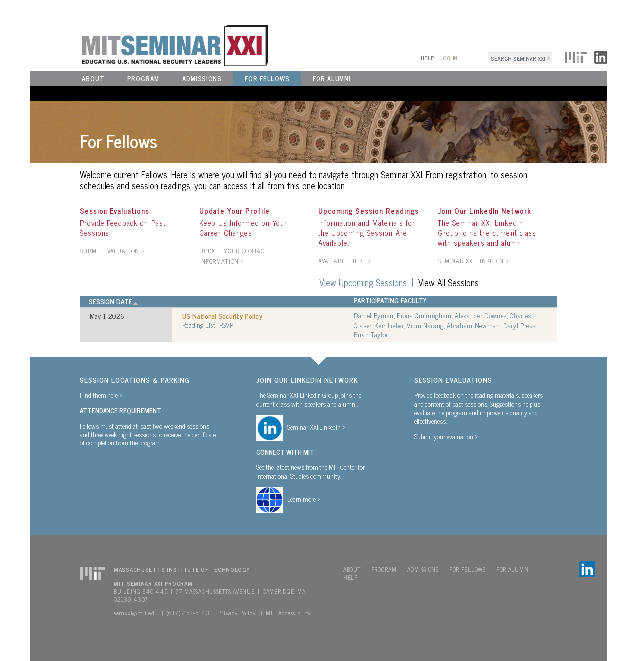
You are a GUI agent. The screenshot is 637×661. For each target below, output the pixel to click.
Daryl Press (519, 325)
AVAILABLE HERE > (344, 261)
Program (143, 78)
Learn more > (303, 498)
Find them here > (101, 394)
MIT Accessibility (288, 613)
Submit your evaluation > (446, 436)
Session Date (114, 301)
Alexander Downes (481, 315)
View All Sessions (448, 282)
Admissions (202, 78)
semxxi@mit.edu (136, 613)
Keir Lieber (388, 325)
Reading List (198, 325)
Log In (449, 58)
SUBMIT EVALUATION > (112, 251)
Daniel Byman (374, 315)
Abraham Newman (473, 325)
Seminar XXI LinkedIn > (473, 261)
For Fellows (267, 78)
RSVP (226, 324)
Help (427, 58)
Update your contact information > (233, 256)
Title (190, 300)
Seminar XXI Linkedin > (316, 426)
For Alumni (332, 78)
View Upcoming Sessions (363, 282)
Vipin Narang (425, 325)
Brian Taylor (371, 334)
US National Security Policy (222, 316)
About (93, 78)
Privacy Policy (236, 613)
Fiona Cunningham (424, 315)
